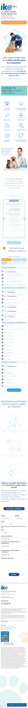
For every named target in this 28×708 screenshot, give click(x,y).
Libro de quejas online (6, 629)
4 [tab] (17, 241)
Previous (3, 221)
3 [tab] (14, 241)
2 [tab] (12, 241)
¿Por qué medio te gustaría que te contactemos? (10, 551)
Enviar (14, 574)
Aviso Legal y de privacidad (7, 626)
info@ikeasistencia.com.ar (7, 597)
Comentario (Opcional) (7, 558)
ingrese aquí (4, 621)
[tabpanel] (14, 221)
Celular (3, 521)
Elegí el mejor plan (14, 22)
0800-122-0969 (5, 596)
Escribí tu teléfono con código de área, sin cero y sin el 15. (13, 527)
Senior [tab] (4, 263)
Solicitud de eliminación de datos (9, 628)
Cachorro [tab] (16, 259)
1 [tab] (10, 241)
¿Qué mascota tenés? (7, 536)
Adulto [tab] (23, 259)
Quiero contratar (14, 390)
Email (2, 530)
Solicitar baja (9, 643)
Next (24, 221)
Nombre (3, 515)
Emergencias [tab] (6, 259)
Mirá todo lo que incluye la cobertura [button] (17, 249)
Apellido (17, 515)
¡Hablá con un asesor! (16, 705)
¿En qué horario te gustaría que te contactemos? (10, 542)
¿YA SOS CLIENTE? (14, 509)
